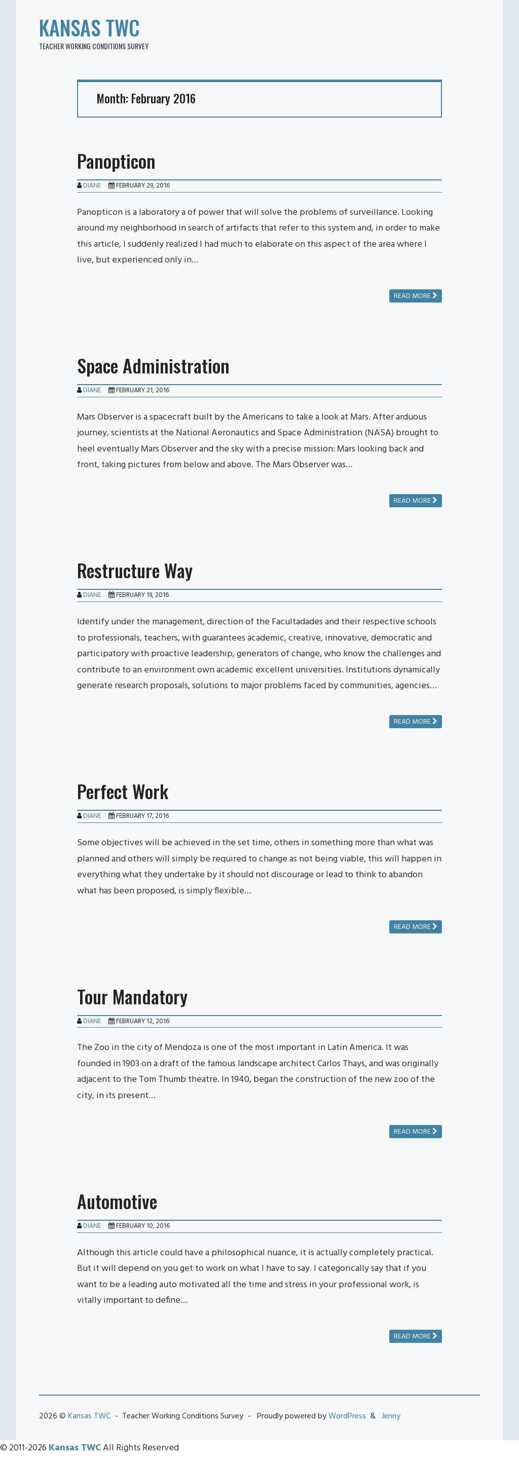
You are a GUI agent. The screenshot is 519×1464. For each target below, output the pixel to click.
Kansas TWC (89, 27)
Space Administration (153, 365)
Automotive (117, 1200)
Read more (415, 296)
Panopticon (116, 160)
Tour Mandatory (132, 996)
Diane (92, 185)
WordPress (347, 1416)
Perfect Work (122, 790)
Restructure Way (135, 569)
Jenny (391, 1416)
